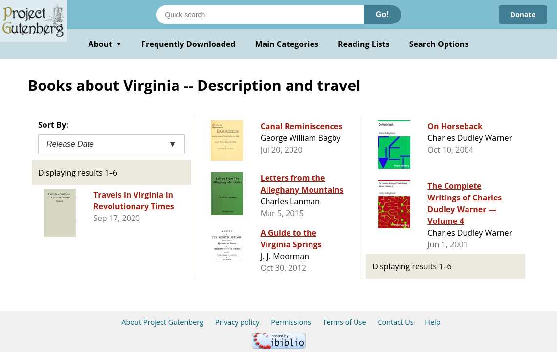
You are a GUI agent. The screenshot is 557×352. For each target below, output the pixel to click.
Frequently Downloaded (188, 44)
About (105, 44)
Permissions (291, 322)
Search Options (439, 44)
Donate (523, 14)
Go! (382, 14)
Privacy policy (237, 322)
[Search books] (260, 14)
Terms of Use (344, 322)
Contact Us (395, 322)
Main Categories (286, 44)
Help (432, 322)
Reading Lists (364, 44)
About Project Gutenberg (162, 322)
